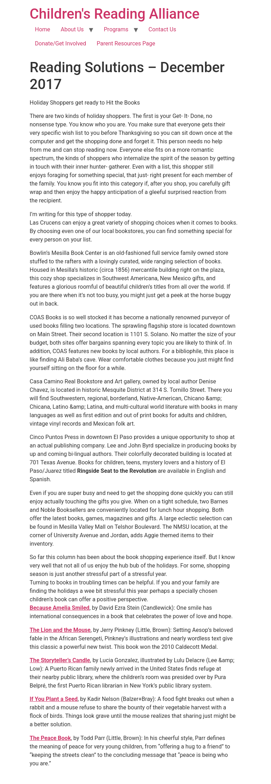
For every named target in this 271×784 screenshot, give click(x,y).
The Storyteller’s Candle (60, 660)
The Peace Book (50, 738)
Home (42, 29)
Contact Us (162, 29)
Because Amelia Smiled (59, 607)
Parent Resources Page (126, 43)
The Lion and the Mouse (60, 630)
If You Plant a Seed (54, 699)
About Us (72, 29)
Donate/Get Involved (60, 43)
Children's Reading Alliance (114, 14)
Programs (116, 29)
